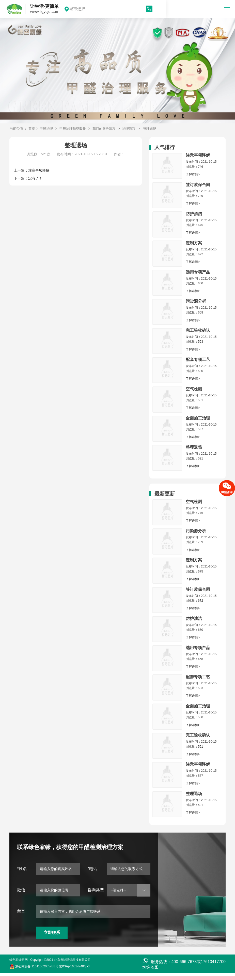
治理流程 (135, 128)
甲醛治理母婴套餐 (75, 128)
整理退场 (156, 128)
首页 (32, 128)
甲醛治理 (47, 128)
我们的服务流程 (108, 128)
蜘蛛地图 (150, 970)
